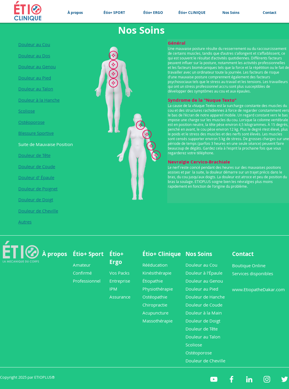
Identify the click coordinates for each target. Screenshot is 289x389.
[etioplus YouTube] (213, 379)
